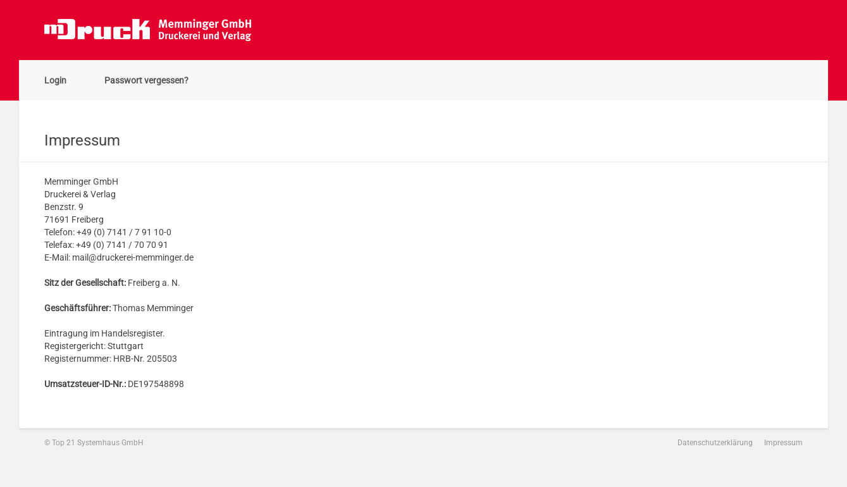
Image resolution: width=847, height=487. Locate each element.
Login (55, 80)
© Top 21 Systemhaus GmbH (94, 442)
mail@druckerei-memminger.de (133, 257)
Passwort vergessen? (146, 80)
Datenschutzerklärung (715, 442)
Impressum (783, 442)
